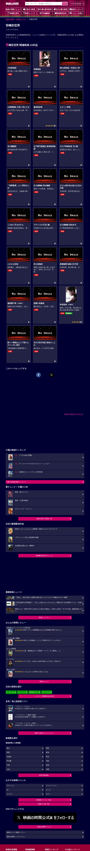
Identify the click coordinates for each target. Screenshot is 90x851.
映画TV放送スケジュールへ (44, 733)
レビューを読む (76, 13)
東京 (8, 748)
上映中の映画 (29, 9)
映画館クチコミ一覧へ (44, 800)
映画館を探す (13, 13)
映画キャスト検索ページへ (16, 832)
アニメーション (51, 785)
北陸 (47, 761)
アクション (10, 785)
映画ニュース (29, 13)
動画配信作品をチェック (44, 555)
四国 (47, 765)
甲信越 (9, 761)
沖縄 (47, 769)
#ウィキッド (22, 692)
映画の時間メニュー (13, 9)
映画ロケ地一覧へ (44, 804)
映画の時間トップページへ (16, 837)
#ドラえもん (10, 692)
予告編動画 (45, 13)
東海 (47, 752)
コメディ (10, 794)
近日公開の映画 (60, 9)
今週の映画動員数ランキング (16, 482)
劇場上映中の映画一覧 (44, 519)
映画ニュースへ (44, 617)
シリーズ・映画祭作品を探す (44, 696)
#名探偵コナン (34, 692)
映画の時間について (44, 827)
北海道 (9, 757)
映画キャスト (22, 19)
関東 (47, 748)
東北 (47, 757)
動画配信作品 (60, 13)
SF (8, 790)
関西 (8, 752)
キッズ (48, 790)
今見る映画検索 (76, 4)
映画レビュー (44, 681)
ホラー (48, 794)
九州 (8, 769)
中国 (8, 765)
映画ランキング (76, 9)
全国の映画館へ (44, 775)
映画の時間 (10, 19)
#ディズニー (46, 692)
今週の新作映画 (45, 9)
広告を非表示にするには (73, 414)
